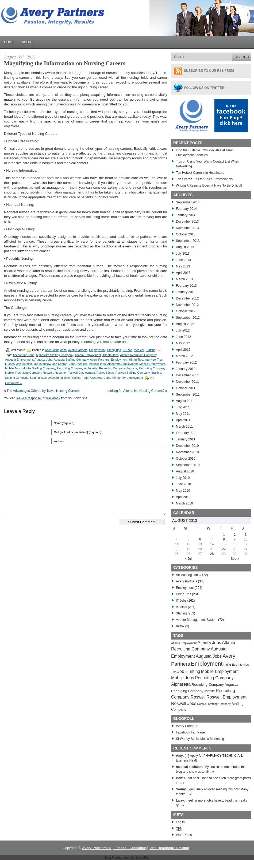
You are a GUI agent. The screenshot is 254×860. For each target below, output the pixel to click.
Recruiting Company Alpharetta (77, 368)
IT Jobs (127, 350)
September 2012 (188, 317)
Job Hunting (24, 363)
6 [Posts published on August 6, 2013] (200, 539)
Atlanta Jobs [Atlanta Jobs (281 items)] (209, 642)
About (27, 42)
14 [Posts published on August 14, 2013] (212, 544)
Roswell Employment (81, 372)
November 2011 (187, 382)
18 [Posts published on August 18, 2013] (176, 549)
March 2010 (184, 503)
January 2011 (185, 439)
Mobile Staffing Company (38, 368)
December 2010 (187, 446)
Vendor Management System (196, 620)
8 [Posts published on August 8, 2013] (224, 539)
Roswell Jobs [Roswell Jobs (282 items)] (183, 703)
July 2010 (183, 478)
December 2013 (187, 221)
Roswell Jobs (105, 372)
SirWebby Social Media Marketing (200, 739)
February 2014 (186, 209)
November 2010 (187, 452)
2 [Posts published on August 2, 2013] (235, 534)
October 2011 (185, 388)
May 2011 (183, 414)
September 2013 (188, 241)
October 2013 (185, 234)
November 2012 (187, 305)
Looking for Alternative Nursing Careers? (135, 391)
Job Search (59, 363)
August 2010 (185, 471)
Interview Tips (154, 359)
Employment (97, 350)
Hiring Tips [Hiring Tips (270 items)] (230, 664)
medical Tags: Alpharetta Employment (113, 363)
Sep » (235, 559)
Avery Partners (78, 350)
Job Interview (42, 363)
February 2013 (186, 285)
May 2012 (183, 343)
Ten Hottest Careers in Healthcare (200, 173)
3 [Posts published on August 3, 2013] (246, 534)
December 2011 (187, 375)
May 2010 (183, 490)
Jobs (72, 363)
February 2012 (186, 362)
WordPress (184, 835)
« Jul (188, 559)
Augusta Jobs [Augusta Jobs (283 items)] (209, 656)
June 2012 (183, 337)
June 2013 (183, 260)
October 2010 (185, 458)
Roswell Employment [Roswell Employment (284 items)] (226, 697)
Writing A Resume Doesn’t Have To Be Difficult (209, 185)
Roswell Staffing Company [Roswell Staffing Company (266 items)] (214, 703)
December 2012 (187, 298)
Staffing (151, 350)
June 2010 (183, 484)
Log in (180, 822)
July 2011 (183, 407)
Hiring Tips (114, 350)
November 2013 (187, 228)
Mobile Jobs (13, 368)
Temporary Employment (127, 377)
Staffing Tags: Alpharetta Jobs (90, 377)
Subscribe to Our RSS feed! (209, 71)
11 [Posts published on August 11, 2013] (176, 544)
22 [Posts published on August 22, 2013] (224, 549)
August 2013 (185, 247)
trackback (53, 398)
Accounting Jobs (56, 350)
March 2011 (184, 426)
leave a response (28, 398)
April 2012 (183, 350)
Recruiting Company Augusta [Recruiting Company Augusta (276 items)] (214, 685)
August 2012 (185, 324)
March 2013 (184, 279)
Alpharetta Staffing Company (54, 355)
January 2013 (185, 292)
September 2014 (188, 202)
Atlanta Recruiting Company (138, 355)
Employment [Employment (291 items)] (207, 664)
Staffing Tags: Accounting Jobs (50, 377)
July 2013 (183, 253)
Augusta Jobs (43, 359)
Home (9, 42)
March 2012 (184, 356)
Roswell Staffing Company (133, 372)
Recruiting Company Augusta (118, 368)
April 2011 (183, 420)
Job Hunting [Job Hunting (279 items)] (188, 671)
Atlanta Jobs (110, 355)
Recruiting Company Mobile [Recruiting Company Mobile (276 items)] (193, 691)
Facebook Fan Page (190, 732)
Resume (60, 372)
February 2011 (186, 433)
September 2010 (188, 465)
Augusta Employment (19, 359)
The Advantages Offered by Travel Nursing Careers (43, 391)
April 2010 (183, 497)
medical (139, 350)
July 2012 (183, 330)
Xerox (180, 626)
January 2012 (185, 369)
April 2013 (183, 273)
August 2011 (185, 401)
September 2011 (188, 394)
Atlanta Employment (88, 355)
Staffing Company (16, 377)
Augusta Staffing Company (71, 359)
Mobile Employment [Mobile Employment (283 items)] (220, 671)
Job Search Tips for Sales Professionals (204, 179)
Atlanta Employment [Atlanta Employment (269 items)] (184, 643)
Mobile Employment (152, 363)
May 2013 (183, 266)
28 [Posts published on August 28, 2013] (212, 554)
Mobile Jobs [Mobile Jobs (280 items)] (182, 678)
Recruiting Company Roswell (34, 372)
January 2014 (185, 215)
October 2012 (185, 311)
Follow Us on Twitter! (204, 88)
